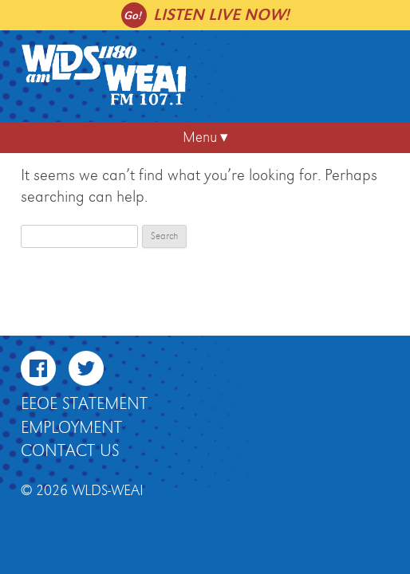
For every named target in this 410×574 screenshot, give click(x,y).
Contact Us (70, 451)
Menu (200, 137)
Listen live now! (221, 14)
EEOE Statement (84, 404)
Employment (71, 428)
